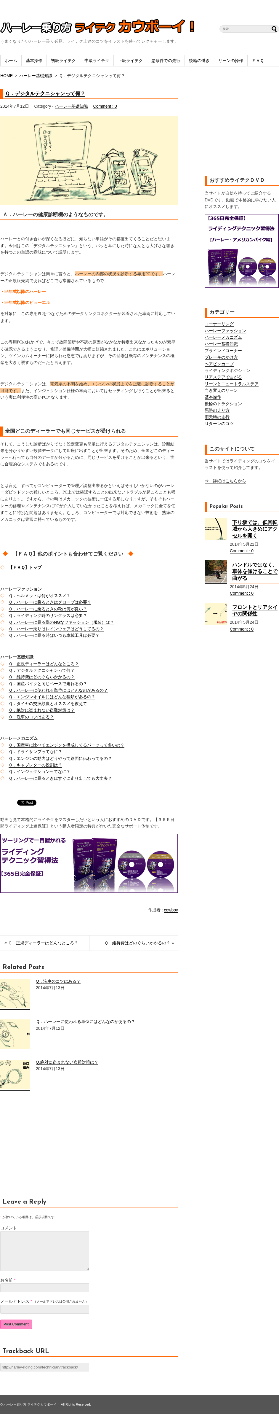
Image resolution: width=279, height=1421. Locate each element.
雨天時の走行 (217, 417)
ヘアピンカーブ (219, 364)
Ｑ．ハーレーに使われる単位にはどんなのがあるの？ (58, 690)
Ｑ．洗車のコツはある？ (31, 717)
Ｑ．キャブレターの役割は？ (35, 765)
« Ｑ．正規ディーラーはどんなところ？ (41, 943)
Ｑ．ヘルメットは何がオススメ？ (39, 595)
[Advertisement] (50, 1147)
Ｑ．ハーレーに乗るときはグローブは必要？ (50, 602)
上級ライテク (130, 60)
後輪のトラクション (223, 403)
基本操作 (34, 60)
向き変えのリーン (221, 390)
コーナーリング (219, 324)
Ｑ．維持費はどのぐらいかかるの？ (42, 676)
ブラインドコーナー (223, 350)
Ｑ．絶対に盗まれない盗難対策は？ (42, 710)
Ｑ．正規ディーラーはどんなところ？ (44, 663)
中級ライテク (96, 60)
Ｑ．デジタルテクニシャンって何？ (45, 93)
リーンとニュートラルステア (232, 383)
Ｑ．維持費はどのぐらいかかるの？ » (139, 943)
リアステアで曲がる (223, 377)
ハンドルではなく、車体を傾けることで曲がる (255, 571)
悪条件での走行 (165, 60)
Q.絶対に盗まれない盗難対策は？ (67, 1062)
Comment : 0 (105, 106)
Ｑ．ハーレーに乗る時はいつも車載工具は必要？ (54, 635)
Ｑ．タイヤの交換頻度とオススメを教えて (48, 703)
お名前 (6, 1287)
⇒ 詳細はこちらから (225, 480)
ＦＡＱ (258, 60)
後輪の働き (199, 60)
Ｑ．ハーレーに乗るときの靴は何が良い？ (48, 609)
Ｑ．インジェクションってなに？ (39, 771)
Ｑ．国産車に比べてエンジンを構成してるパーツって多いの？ (66, 745)
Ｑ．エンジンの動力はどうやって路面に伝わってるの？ (60, 758)
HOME (6, 75)
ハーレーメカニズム (223, 337)
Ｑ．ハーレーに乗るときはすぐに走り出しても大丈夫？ (60, 778)
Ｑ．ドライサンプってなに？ (35, 751)
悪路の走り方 (217, 410)
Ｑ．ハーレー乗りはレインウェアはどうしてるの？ (56, 628)
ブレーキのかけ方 (221, 357)
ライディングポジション (227, 370)
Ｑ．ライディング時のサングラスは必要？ (48, 615)
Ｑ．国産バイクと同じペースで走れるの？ (48, 683)
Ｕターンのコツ (219, 423)
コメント (8, 1228)
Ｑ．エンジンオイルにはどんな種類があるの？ (52, 696)
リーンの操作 (230, 60)
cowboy (171, 910)
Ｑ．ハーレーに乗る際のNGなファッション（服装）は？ (61, 622)
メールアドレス (14, 1308)
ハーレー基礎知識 (35, 75)
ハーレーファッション (225, 330)
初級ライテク (63, 60)
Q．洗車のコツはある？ (58, 981)
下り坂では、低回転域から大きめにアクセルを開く (255, 529)
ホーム (11, 60)
